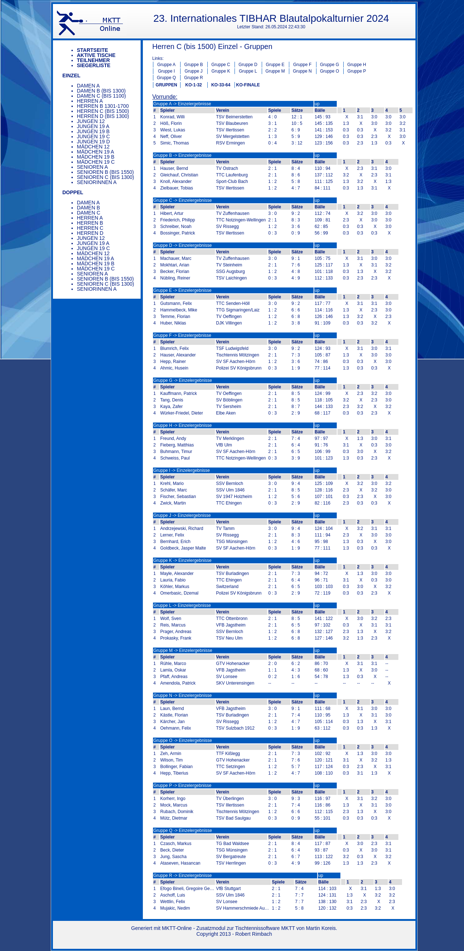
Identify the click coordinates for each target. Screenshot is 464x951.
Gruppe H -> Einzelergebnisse (182, 425)
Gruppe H (356, 64)
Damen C (88, 213)
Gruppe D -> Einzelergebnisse (182, 245)
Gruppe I (166, 71)
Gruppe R (193, 77)
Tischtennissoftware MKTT (265, 928)
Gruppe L (248, 71)
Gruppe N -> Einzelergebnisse (182, 695)
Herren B (90, 223)
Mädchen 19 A (95, 152)
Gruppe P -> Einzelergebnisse (182, 785)
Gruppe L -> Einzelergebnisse (182, 605)
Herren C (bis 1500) (103, 111)
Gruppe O (329, 71)
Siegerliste (94, 65)
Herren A (90, 101)
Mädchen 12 (93, 147)
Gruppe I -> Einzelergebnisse (181, 470)
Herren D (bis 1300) (103, 116)
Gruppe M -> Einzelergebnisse (182, 650)
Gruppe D (248, 64)
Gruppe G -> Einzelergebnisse (182, 380)
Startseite (92, 50)
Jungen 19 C (93, 136)
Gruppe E (275, 64)
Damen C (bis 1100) (101, 96)
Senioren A (92, 167)
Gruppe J (193, 71)
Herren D (90, 233)
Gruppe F (302, 64)
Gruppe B (193, 64)
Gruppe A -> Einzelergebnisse (182, 103)
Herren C (90, 228)
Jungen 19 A (93, 126)
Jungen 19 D (93, 141)
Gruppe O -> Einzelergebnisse (182, 740)
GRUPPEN (166, 84)
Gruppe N (302, 71)
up (317, 103)
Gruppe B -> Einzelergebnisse (182, 155)
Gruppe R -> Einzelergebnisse (182, 875)
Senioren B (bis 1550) (105, 172)
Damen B (88, 208)
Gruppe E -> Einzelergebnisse (182, 290)
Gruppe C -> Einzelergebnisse (182, 200)
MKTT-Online (177, 928)
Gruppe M (275, 71)
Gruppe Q (166, 77)
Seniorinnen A (97, 182)
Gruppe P (356, 71)
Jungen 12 (91, 121)
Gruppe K (220, 71)
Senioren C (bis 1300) (105, 177)
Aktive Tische (96, 55)
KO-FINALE (248, 84)
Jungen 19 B (93, 131)
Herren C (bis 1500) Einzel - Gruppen (212, 46)
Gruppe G (329, 64)
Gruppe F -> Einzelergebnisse (182, 335)
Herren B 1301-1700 (103, 106)
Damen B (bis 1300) (101, 91)
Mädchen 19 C (96, 162)
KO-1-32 (193, 84)
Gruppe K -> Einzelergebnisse (182, 560)
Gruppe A (166, 64)
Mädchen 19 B (95, 157)
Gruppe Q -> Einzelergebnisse (182, 830)
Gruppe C (220, 64)
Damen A (88, 86)
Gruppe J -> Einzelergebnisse (182, 515)
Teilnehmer (93, 60)
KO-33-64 (221, 84)
